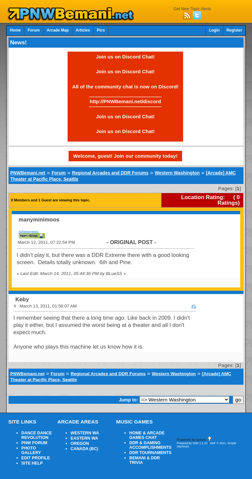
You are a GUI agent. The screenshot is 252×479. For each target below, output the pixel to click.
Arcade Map (58, 30)
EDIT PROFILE (35, 458)
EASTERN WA (84, 438)
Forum (34, 30)
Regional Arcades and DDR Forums (110, 172)
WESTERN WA (85, 433)
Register (234, 30)
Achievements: (29, 231)
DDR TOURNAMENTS (150, 452)
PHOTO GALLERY (31, 450)
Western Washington (177, 172)
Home (15, 30)
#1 (193, 306)
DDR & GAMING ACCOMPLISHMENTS (150, 445)
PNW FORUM (34, 443)
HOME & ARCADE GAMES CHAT (146, 435)
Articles (82, 30)
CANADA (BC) (84, 448)
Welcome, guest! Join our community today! (125, 156)
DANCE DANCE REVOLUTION (36, 435)
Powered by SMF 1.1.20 (192, 443)
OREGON (80, 443)
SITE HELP (32, 463)
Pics (101, 30)
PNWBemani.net (27, 172)
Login (214, 30)
